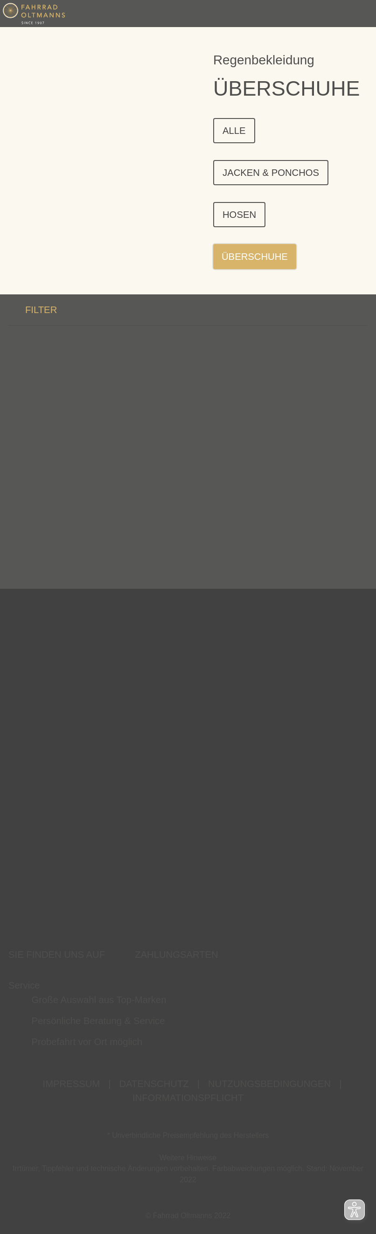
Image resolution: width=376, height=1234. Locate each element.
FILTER (32, 312)
